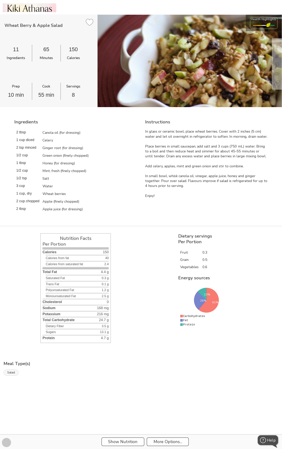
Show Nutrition (122, 442)
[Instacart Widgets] (141, 420)
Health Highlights (264, 19)
